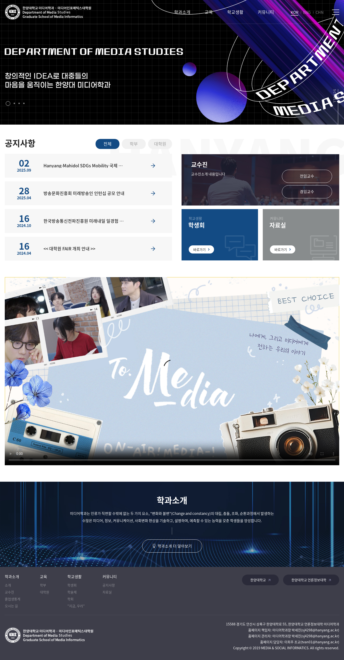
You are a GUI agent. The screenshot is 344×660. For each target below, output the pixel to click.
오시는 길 (11, 605)
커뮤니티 (266, 12)
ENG (307, 12)
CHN (320, 12)
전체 (107, 144)
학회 (70, 599)
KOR (294, 12)
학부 (134, 144)
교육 (209, 12)
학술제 (72, 592)
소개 (8, 585)
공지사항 (108, 585)
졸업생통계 (12, 599)
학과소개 (182, 12)
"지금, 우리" (76, 605)
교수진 (9, 592)
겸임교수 (307, 191)
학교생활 (235, 12)
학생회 (72, 585)
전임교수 (307, 176)
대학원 (160, 144)
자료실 (107, 592)
